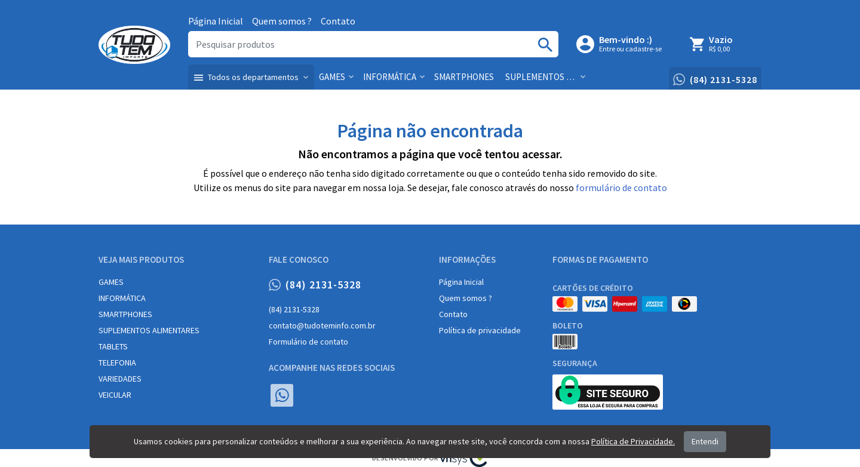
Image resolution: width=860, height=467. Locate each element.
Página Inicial (215, 21)
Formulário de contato (308, 341)
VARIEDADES (120, 378)
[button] (251, 77)
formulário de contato (621, 187)
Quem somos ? (282, 21)
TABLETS (113, 346)
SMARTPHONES (125, 314)
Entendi (705, 441)
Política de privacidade (480, 330)
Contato (338, 21)
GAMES (111, 281)
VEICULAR (115, 394)
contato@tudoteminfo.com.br (322, 325)
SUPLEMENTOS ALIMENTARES (149, 330)
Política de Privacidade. (633, 441)
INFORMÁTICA (122, 298)
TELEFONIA (117, 362)
